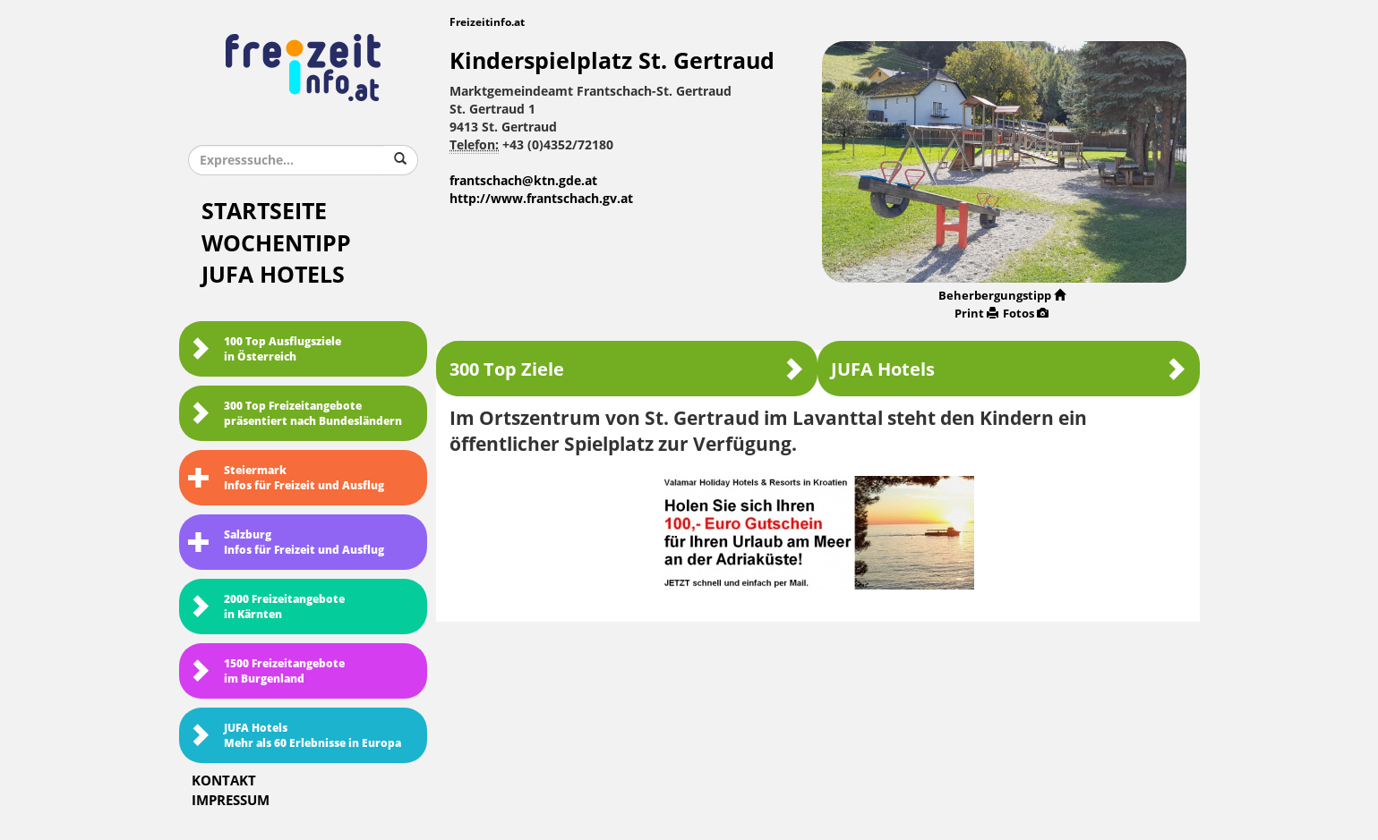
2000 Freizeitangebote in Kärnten (266, 607)
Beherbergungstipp (1002, 295)
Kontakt (224, 781)
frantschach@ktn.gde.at (523, 181)
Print (976, 313)
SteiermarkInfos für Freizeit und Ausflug (286, 478)
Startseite (264, 212)
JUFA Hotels (273, 275)
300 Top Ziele (626, 369)
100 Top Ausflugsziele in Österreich (264, 349)
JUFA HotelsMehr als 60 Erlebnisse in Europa (294, 736)
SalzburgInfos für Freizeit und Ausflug (286, 542)
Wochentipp (276, 244)
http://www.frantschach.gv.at (541, 199)
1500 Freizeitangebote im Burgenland (266, 671)
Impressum (231, 801)
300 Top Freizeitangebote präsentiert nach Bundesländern (295, 414)
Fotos (1025, 313)
